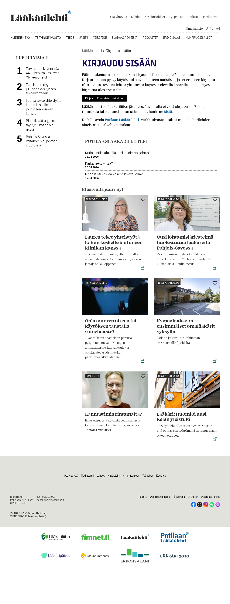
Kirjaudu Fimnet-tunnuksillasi (104, 100)
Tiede (70, 40)
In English (193, 499)
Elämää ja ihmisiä (124, 40)
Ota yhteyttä (118, 18)
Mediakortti (87, 477)
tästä (168, 114)
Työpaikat (176, 18)
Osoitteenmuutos (160, 499)
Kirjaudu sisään (118, 53)
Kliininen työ (20, 40)
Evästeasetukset (210, 499)
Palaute (143, 499)
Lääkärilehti (92, 53)
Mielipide (100, 40)
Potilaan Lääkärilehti (122, 122)
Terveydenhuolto (48, 40)
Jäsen (83, 40)
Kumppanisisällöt (199, 40)
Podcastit (150, 40)
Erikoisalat (171, 40)
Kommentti (92, 378)
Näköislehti (114, 477)
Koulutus (193, 18)
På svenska (179, 499)
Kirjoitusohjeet (154, 18)
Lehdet (136, 18)
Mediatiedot (211, 18)
